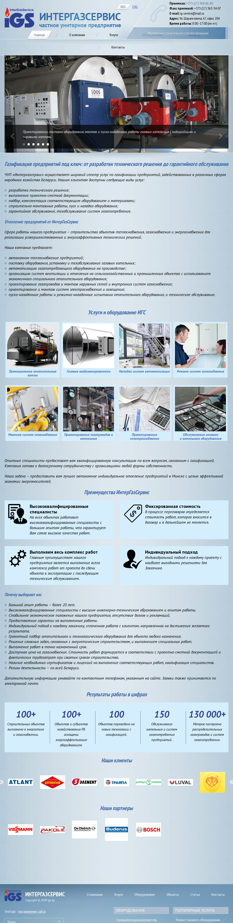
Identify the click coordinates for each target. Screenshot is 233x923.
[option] (21, 782)
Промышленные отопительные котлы (32, 373)
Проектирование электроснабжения (144, 436)
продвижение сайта (31, 911)
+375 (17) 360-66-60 (199, 3)
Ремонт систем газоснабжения (200, 371)
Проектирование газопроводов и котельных (88, 436)
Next (220, 136)
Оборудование (144, 894)
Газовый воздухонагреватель (136, 920)
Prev (12, 136)
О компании (95, 894)
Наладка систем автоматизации (144, 371)
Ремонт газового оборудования (198, 920)
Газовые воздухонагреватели (88, 371)
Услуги (118, 894)
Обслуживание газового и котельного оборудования (200, 436)
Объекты (173, 894)
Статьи (195, 894)
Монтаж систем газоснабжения (32, 434)
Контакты (218, 894)
